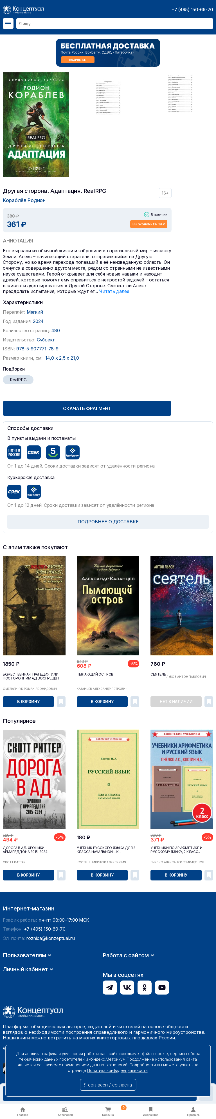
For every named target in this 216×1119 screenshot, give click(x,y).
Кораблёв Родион (24, 200)
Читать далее (114, 291)
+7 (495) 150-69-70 (192, 9)
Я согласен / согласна (108, 1085)
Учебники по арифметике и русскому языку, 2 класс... (176, 850)
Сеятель (158, 674)
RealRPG (18, 379)
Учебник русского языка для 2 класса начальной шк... (106, 850)
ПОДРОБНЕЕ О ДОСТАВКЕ (108, 521)
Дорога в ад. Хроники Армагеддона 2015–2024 (25, 850)
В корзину (28, 701)
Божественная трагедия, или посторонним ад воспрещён (31, 676)
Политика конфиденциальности (117, 1070)
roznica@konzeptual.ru (50, 991)
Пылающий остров (95, 674)
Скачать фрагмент (87, 408)
